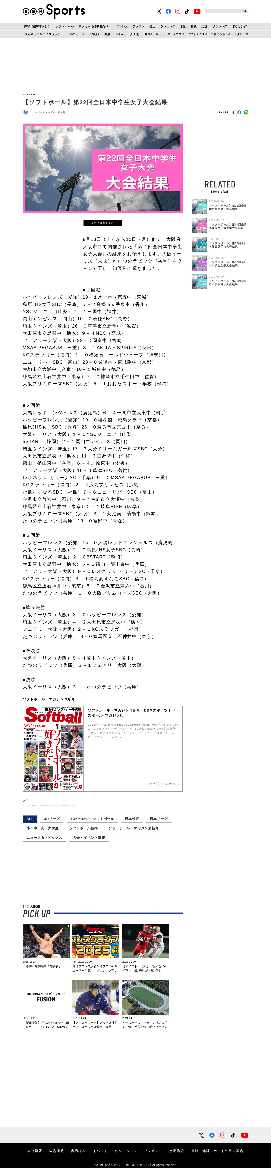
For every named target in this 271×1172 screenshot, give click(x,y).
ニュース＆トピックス (44, 842)
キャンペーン (126, 1155)
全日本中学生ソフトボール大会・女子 (71, 808)
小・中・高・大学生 (43, 832)
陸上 (153, 26)
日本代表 (132, 823)
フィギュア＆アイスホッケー (44, 34)
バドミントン (219, 34)
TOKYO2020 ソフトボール (92, 823)
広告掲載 (56, 1155)
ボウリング (239, 26)
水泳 (183, 26)
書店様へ (78, 1155)
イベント (100, 1155)
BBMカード (76, 34)
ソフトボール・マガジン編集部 (51, 113)
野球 (147, 34)
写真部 (94, 34)
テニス (177, 34)
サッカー (162, 34)
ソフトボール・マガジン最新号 (134, 832)
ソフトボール (65, 26)
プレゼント (153, 1155)
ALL (30, 823)
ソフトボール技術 (83, 832)
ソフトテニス (196, 34)
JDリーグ (52, 823)
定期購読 (176, 1155)
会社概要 (34, 1155)
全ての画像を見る (102, 224)
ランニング (167, 26)
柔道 (204, 26)
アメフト (139, 26)
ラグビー (240, 34)
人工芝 (134, 34)
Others (120, 34)
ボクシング (219, 26)
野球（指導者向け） (37, 26)
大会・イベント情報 (89, 842)
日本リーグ (159, 823)
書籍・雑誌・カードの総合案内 (217, 1155)
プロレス (122, 26)
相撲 (194, 26)
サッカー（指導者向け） (94, 26)
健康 (107, 34)
